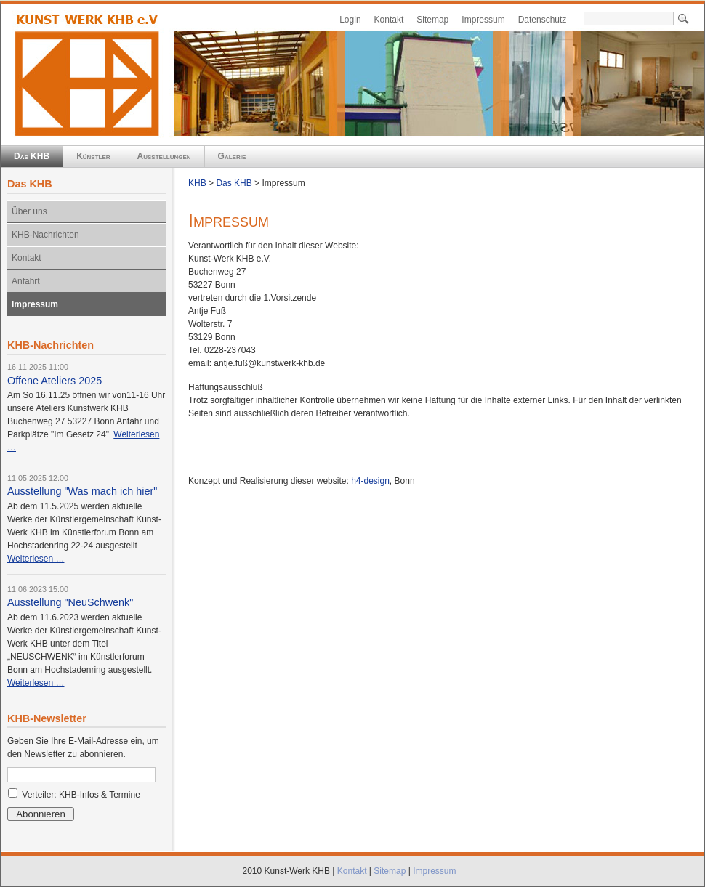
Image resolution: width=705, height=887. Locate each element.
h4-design (370, 481)
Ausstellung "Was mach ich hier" (82, 491)
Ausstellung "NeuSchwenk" (70, 602)
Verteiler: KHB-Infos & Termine (81, 795)
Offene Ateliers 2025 (54, 380)
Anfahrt (26, 281)
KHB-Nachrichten (45, 235)
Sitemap (432, 20)
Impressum (483, 20)
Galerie (232, 156)
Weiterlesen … (35, 559)
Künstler (93, 156)
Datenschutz (542, 20)
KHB (197, 183)
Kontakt (389, 20)
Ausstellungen (164, 156)
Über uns (29, 211)
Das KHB (31, 156)
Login (349, 20)
